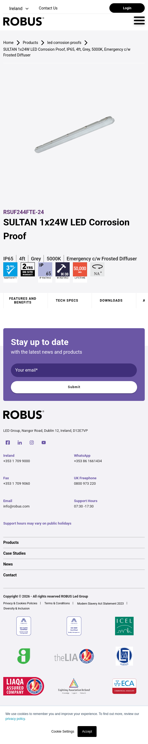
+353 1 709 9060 (16, 483)
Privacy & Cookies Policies (20, 603)
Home (8, 42)
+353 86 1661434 (88, 461)
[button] (16, 8)
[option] (74, 542)
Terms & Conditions (57, 603)
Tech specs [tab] (67, 300)
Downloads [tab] (111, 300)
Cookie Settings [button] (62, 731)
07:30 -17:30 (84, 506)
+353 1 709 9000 (16, 461)
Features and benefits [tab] (22, 300)
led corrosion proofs (64, 42)
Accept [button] (87, 731)
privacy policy (15, 719)
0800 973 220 (85, 483)
